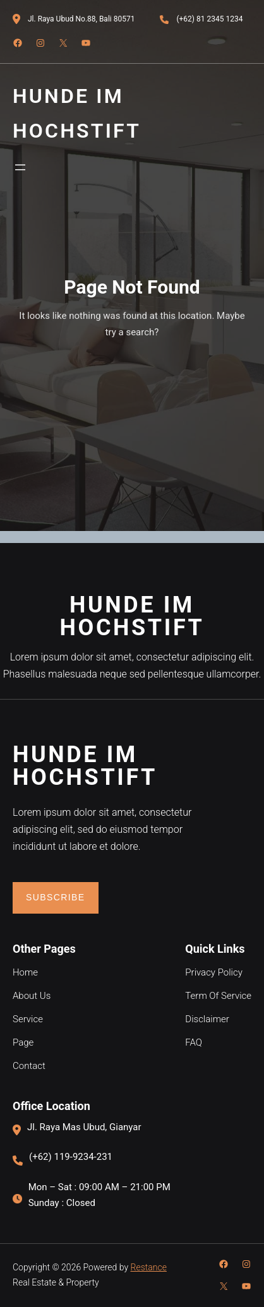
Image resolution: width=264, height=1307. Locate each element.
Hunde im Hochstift (131, 616)
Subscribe (55, 897)
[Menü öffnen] (20, 167)
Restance (149, 1267)
